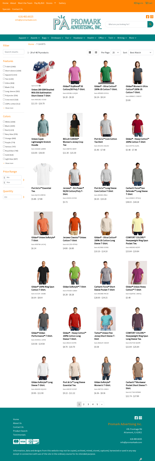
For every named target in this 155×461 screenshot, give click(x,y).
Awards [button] (34, 37)
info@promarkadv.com (26, 19)
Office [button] (101, 37)
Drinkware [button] (56, 37)
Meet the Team (25, 3)
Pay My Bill (39, 3)
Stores (49, 3)
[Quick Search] (126, 24)
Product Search (20, 430)
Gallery (62, 3)
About (13, 3)
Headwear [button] (78, 37)
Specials (6, 9)
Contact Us (17, 9)
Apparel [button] (22, 37)
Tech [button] (110, 37)
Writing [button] (121, 37)
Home (5, 3)
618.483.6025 (25, 16)
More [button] (131, 37)
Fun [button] (67, 37)
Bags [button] (44, 37)
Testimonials (19, 434)
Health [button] (90, 37)
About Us (17, 423)
